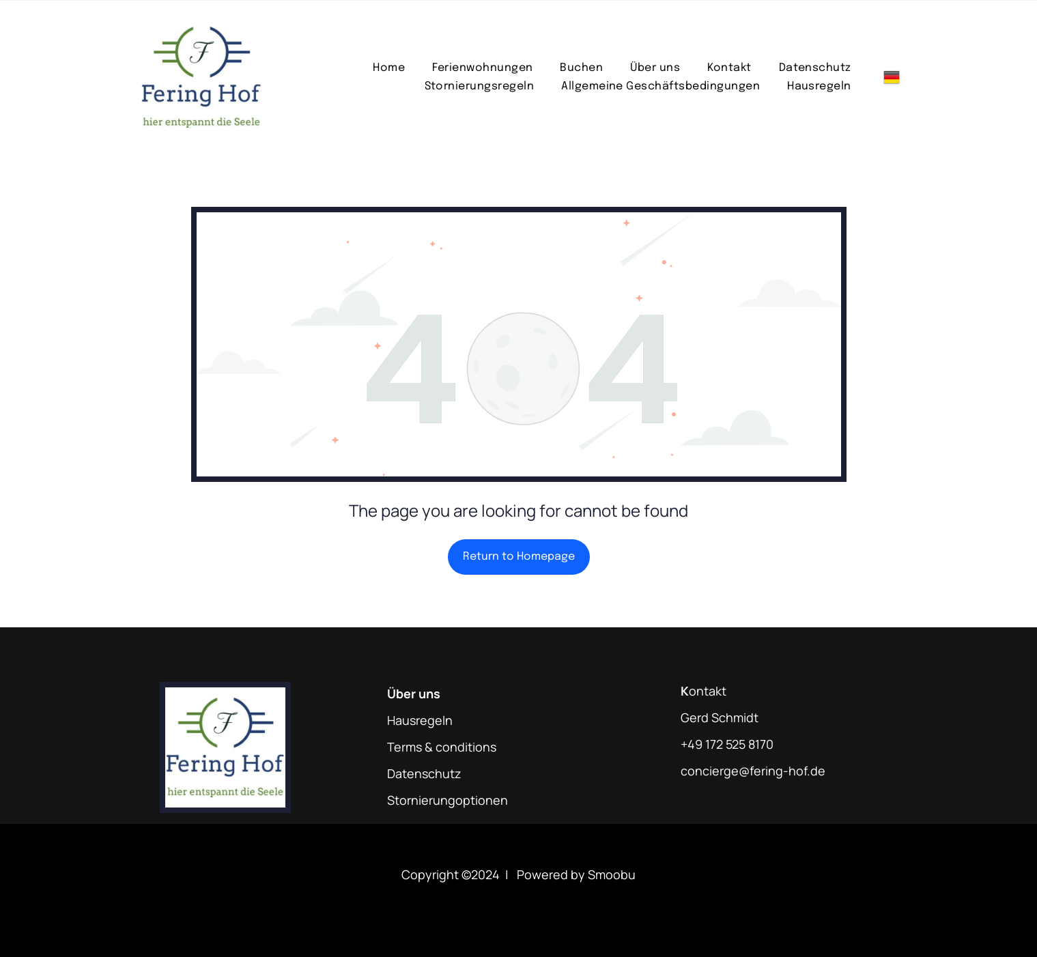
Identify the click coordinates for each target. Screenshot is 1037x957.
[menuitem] (388, 68)
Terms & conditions (441, 747)
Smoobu (612, 874)
